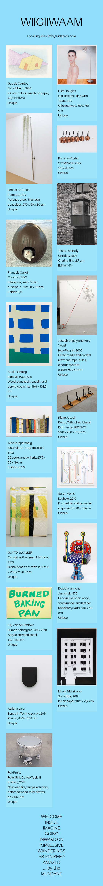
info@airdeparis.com (62, 36)
